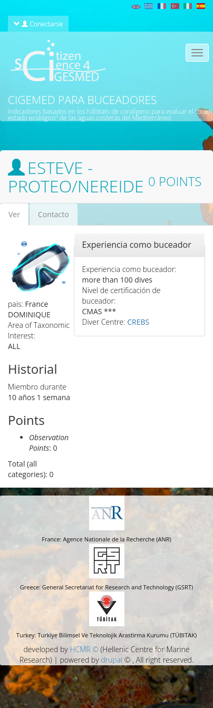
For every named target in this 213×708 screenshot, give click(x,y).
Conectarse (38, 23)
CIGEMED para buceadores (82, 99)
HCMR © (84, 649)
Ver (18, 217)
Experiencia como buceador (136, 244)
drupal (111, 660)
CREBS (138, 322)
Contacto (53, 214)
